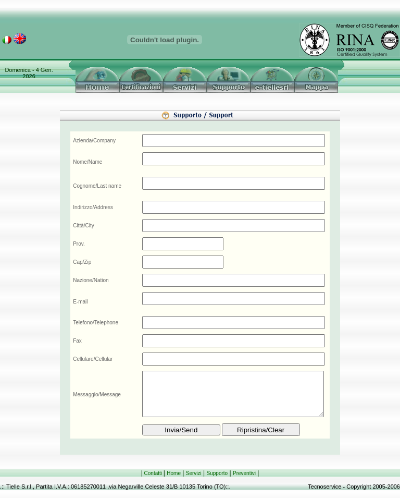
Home (174, 473)
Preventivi (244, 473)
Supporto (217, 473)
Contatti (153, 473)
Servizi (194, 473)
